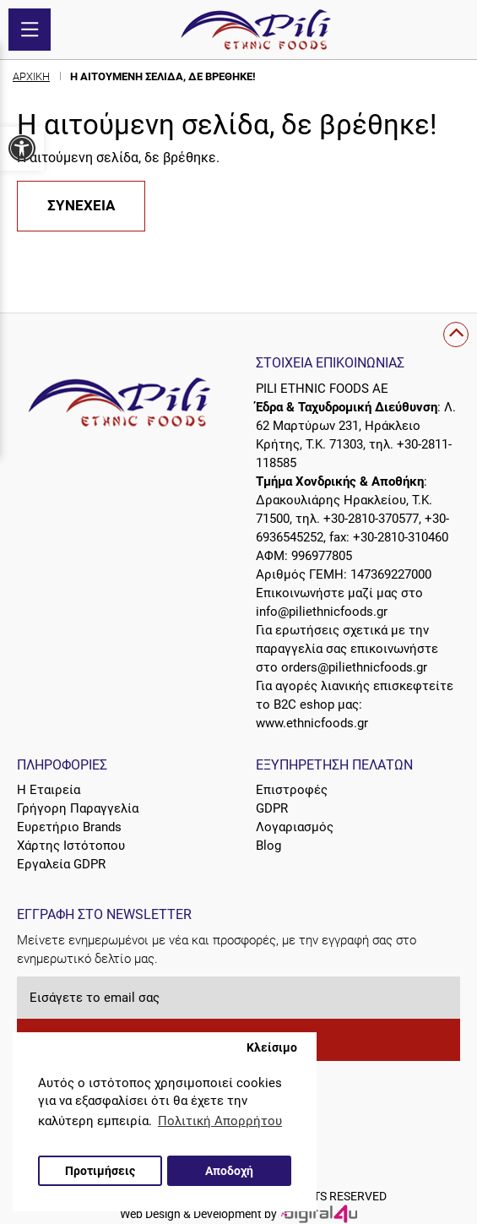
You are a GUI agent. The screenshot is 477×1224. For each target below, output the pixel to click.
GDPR (272, 808)
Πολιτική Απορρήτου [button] (220, 1121)
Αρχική (31, 76)
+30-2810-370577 (371, 518)
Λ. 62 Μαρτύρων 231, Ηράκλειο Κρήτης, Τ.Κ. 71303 (356, 426)
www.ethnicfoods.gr (312, 723)
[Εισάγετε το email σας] (238, 997)
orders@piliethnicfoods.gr (354, 667)
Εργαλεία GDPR (61, 864)
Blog (268, 845)
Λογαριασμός (294, 827)
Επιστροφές (292, 789)
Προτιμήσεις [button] (100, 1171)
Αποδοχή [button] (229, 1171)
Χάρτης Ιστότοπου (71, 845)
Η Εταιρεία (48, 789)
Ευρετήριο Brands (69, 827)
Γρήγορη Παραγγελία (77, 808)
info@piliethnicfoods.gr (322, 611)
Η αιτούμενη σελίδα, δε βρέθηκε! (163, 76)
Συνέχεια (81, 206)
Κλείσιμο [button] (272, 1047)
